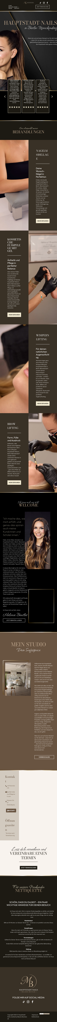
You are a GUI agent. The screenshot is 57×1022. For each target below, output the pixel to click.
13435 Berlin (11, 805)
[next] (52, 96)
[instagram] (44, 3)
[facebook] (47, 3)
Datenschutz (35, 1017)
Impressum (35, 1015)
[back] (5, 96)
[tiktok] (40, 3)
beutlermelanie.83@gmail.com (11, 794)
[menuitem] (10, 5)
